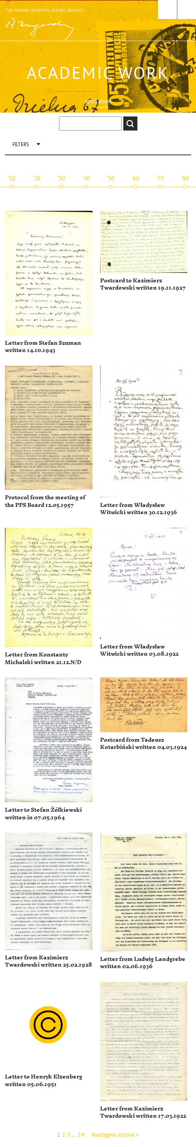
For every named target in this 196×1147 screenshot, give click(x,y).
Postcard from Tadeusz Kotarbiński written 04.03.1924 (143, 743)
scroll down (97, 101)
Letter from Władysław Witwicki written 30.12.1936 (138, 509)
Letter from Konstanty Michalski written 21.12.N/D (43, 658)
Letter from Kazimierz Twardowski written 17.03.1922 (143, 1112)
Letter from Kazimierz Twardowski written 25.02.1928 (48, 961)
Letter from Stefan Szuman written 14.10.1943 (43, 346)
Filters (21, 144)
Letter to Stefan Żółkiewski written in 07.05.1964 (43, 813)
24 (80, 1134)
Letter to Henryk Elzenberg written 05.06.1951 (43, 1080)
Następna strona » (115, 1134)
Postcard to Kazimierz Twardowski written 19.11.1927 (143, 284)
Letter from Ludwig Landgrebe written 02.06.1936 (142, 963)
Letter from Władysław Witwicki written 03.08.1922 (139, 650)
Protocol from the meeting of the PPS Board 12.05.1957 (45, 501)
